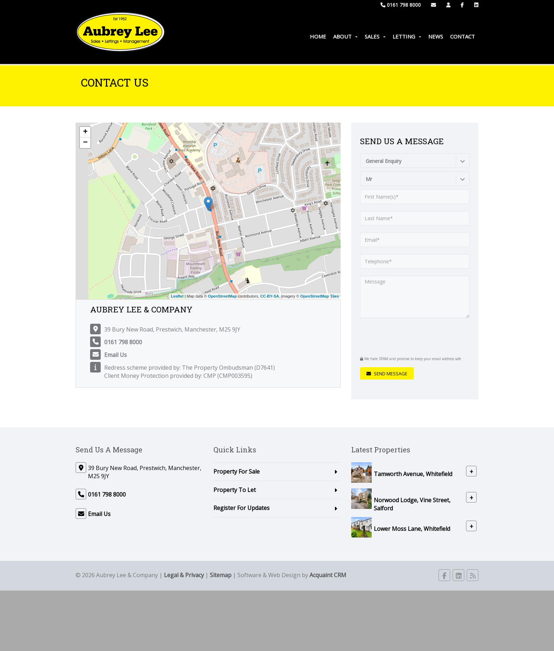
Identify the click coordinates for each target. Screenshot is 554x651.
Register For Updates (241, 508)
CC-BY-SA (269, 296)
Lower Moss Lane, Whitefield (412, 529)
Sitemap (220, 575)
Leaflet (177, 296)
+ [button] (85, 132)
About (345, 36)
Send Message (386, 373)
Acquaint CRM (328, 575)
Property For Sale (236, 471)
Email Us (115, 355)
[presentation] (403, 336)
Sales (375, 36)
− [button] (85, 142)
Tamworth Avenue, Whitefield (413, 473)
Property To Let (234, 490)
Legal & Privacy (184, 575)
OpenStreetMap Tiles (319, 296)
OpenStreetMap (222, 296)
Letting (407, 36)
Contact (462, 36)
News (435, 36)
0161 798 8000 (401, 4)
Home (318, 36)
